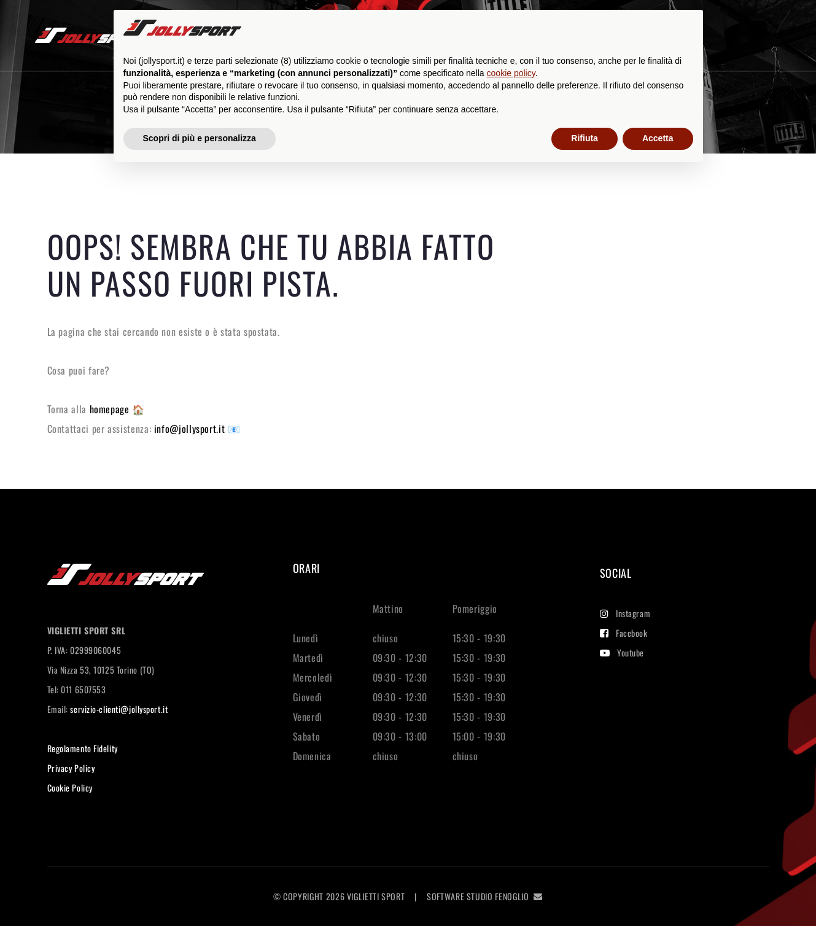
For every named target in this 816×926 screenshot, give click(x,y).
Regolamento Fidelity (82, 748)
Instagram (625, 613)
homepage (111, 409)
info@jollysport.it (191, 428)
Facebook (624, 632)
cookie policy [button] (511, 73)
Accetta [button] (658, 138)
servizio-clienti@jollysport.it (119, 708)
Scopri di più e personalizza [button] (199, 138)
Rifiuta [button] (584, 138)
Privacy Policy (71, 767)
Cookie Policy (70, 787)
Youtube (622, 652)
